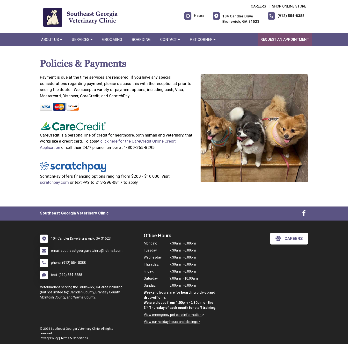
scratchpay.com (54, 182)
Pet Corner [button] (203, 39)
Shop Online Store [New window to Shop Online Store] (289, 6)
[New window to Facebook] (304, 214)
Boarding (141, 39)
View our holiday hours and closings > (172, 322)
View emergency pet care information (173, 315)
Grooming (112, 39)
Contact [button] (170, 39)
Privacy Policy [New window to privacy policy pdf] (49, 338)
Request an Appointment (285, 39)
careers (289, 238)
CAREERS (258, 6)
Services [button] (82, 39)
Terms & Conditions (74, 338)
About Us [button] (51, 39)
